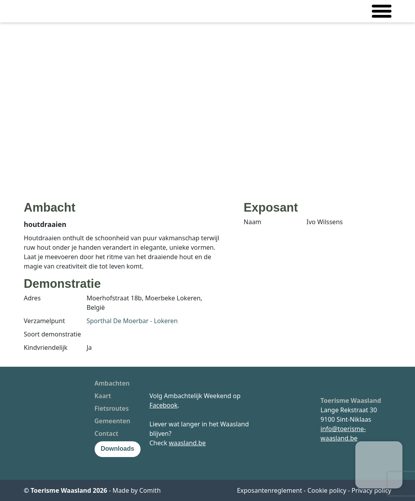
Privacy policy (371, 490)
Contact (107, 433)
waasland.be (187, 443)
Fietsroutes (112, 408)
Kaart (103, 395)
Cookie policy (326, 490)
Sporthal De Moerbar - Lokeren (132, 320)
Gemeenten (112, 421)
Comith (150, 490)
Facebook (163, 405)
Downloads (117, 448)
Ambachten (112, 383)
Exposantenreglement (269, 490)
